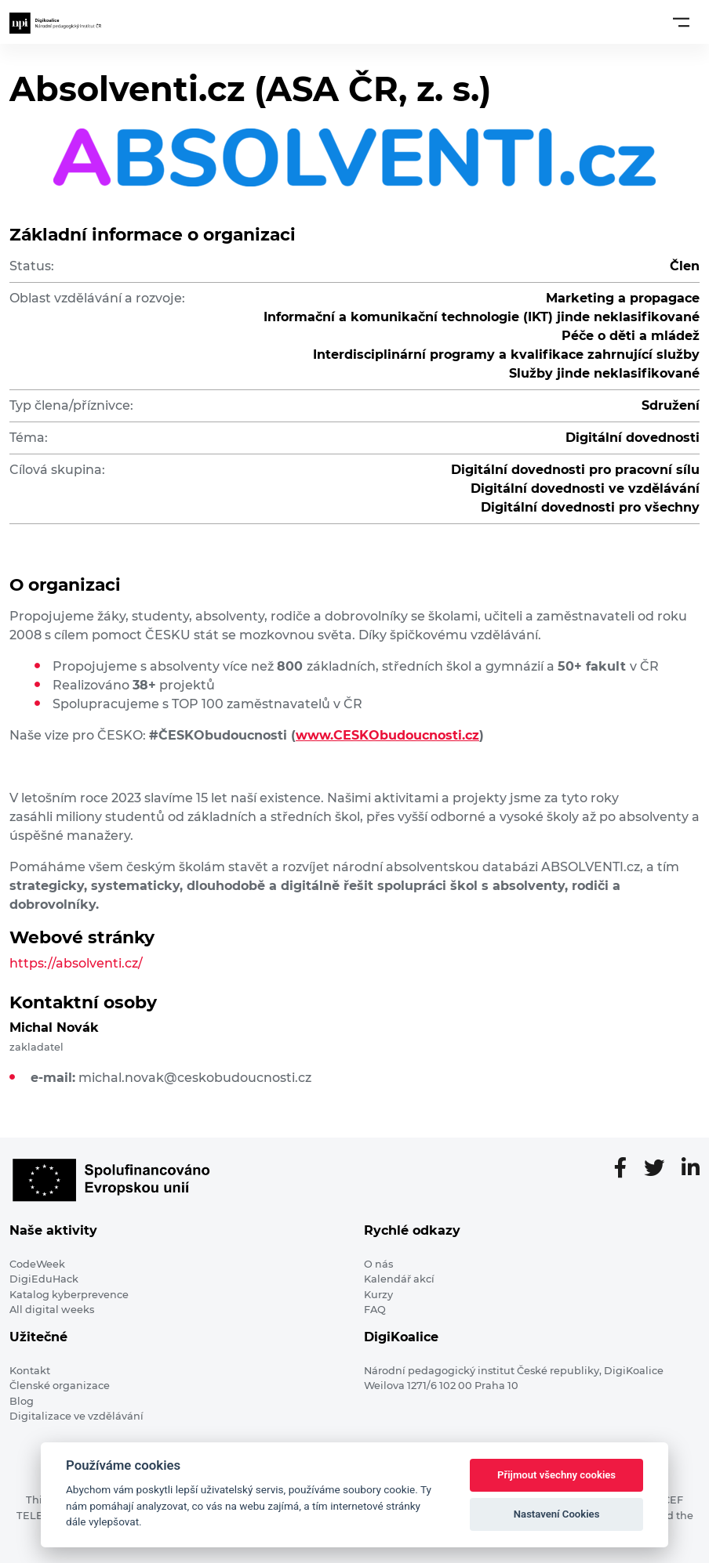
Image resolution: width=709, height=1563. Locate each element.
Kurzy (378, 1295)
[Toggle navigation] (681, 21)
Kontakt (29, 1371)
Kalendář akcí (399, 1279)
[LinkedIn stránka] (691, 1169)
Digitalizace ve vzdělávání (76, 1416)
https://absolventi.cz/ (76, 963)
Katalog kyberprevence (69, 1295)
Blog (21, 1401)
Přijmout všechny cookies (556, 1475)
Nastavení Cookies (557, 1514)
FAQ (375, 1309)
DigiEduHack (43, 1279)
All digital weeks (51, 1309)
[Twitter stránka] (660, 1169)
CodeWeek (37, 1264)
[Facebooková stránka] (626, 1169)
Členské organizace (59, 1385)
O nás (378, 1264)
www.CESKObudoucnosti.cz (387, 735)
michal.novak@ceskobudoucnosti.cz (194, 1077)
